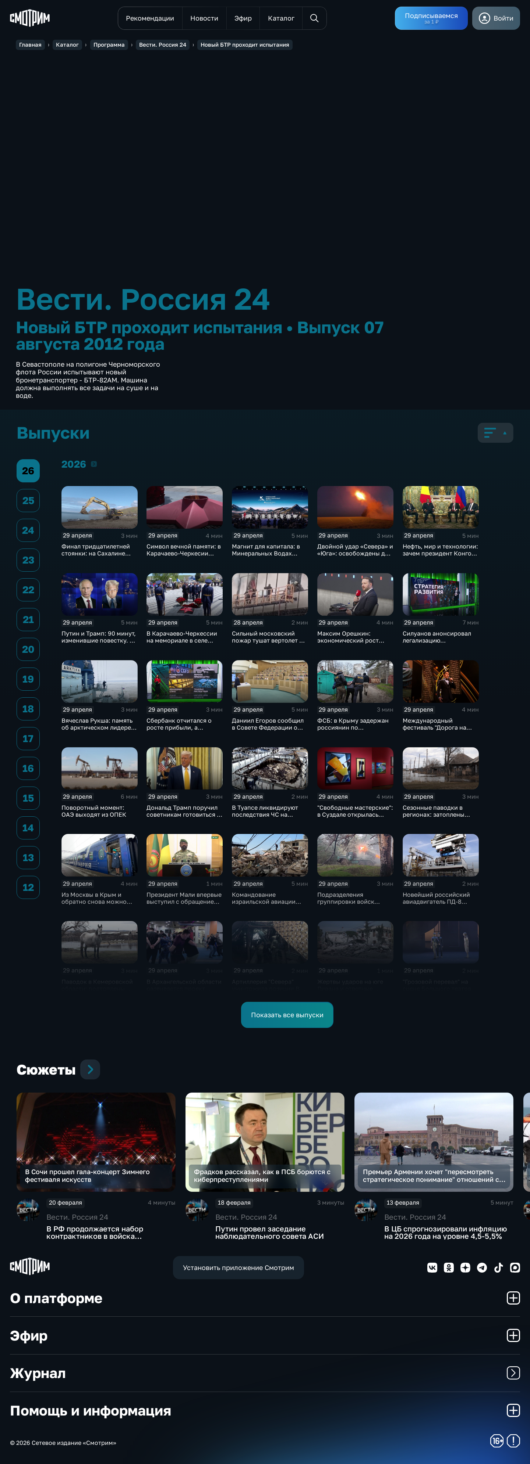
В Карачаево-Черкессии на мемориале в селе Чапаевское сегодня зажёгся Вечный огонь (181, 644)
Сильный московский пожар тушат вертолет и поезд (267, 640)
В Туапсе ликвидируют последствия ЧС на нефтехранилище (265, 814)
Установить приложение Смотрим (238, 1267)
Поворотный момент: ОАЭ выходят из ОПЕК (93, 811)
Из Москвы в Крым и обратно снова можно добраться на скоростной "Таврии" (99, 905)
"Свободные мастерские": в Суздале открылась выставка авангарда (355, 814)
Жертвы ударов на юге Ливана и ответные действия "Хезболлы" (350, 988)
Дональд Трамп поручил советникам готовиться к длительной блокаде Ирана (183, 818)
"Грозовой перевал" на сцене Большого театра (437, 985)
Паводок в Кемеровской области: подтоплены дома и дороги (97, 988)
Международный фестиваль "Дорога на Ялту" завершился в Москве (434, 731)
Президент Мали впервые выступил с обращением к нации (184, 901)
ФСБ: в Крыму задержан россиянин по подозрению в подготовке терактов (353, 731)
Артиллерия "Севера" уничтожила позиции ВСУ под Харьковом (270, 988)
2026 (94, 464)
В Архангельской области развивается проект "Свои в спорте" (184, 988)
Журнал (265, 1372)
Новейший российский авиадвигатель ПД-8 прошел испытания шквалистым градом (436, 905)
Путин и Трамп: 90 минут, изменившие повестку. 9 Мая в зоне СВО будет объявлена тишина (98, 644)
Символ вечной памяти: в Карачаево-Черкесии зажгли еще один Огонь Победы (183, 557)
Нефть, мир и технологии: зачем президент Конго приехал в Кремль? (440, 553)
